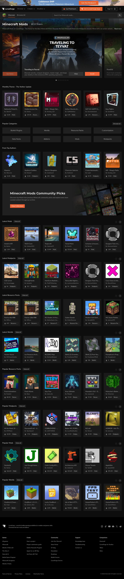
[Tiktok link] (106, 526)
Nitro (101, 551)
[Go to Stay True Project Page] (52, 386)
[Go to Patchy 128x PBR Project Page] (32, 312)
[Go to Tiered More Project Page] (72, 238)
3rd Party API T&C (32, 554)
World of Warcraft (7, 547)
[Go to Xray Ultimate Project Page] (72, 386)
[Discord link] (113, 526)
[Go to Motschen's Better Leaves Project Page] (113, 386)
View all (17, 221)
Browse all (116, 124)
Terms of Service (7, 574)
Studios (41, 9)
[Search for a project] (85, 15)
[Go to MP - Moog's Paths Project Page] (113, 165)
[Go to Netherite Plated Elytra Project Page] (11, 104)
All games (5, 541)
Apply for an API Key (33, 551)
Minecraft (5, 544)
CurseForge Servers (56, 560)
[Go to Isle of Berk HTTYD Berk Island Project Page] (72, 497)
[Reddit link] (120, 526)
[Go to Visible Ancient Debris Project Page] (32, 104)
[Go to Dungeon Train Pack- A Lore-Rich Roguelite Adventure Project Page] (92, 275)
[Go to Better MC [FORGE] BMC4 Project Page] (72, 423)
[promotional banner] (62, 3)
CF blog (53, 547)
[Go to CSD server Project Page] (11, 275)
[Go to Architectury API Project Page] (72, 460)
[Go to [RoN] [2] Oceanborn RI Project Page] (72, 349)
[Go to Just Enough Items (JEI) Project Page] (32, 460)
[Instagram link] (102, 526)
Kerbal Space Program (9, 557)
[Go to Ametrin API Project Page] (11, 238)
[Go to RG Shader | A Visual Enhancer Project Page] (52, 312)
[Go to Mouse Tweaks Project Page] (92, 460)
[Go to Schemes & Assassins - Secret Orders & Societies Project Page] (92, 238)
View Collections (17, 206)
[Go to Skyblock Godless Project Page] (32, 165)
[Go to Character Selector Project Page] (72, 165)
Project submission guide (34, 544)
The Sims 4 (5, 551)
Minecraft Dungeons (8, 560)
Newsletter (54, 551)
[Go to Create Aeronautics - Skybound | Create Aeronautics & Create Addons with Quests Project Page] (92, 165)
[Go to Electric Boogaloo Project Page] (52, 165)
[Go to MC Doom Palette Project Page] (113, 312)
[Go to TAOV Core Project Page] (32, 238)
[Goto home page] (8, 9)
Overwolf (102, 541)
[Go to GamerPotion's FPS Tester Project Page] (92, 497)
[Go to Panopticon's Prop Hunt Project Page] (113, 349)
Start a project (31, 541)
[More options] (120, 9)
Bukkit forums (55, 557)
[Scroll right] (120, 222)
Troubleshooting (80, 544)
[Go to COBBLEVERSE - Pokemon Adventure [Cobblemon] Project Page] (52, 423)
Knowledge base (80, 541)
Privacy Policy (18, 574)
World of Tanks (6, 564)
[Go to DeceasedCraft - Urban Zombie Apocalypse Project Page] (32, 423)
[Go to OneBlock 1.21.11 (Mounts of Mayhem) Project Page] (32, 497)
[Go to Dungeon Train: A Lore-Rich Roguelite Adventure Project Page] (113, 238)
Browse (21, 9)
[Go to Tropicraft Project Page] (52, 238)
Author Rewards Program (34, 547)
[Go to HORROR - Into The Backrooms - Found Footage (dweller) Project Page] (113, 423)
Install (92, 74)
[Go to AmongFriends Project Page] (32, 275)
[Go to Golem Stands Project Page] (72, 312)
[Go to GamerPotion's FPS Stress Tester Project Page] (113, 497)
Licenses (28, 574)
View (76, 74)
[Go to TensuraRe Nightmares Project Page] (72, 275)
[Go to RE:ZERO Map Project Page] (52, 349)
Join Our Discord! (56, 541)
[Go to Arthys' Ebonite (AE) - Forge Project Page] (72, 104)
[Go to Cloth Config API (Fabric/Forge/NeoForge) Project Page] (52, 460)
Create (31, 9)
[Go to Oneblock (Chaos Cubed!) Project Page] (11, 497)
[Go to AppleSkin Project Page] (113, 460)
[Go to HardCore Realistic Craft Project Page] (52, 275)
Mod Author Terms (38, 574)
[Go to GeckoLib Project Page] (11, 460)
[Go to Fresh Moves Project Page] (32, 386)
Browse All (21, 15)
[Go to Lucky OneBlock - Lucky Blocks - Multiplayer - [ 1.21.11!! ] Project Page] (52, 497)
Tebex (101, 547)
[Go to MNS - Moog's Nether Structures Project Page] (52, 104)
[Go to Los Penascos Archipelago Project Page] (32, 349)
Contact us (78, 547)
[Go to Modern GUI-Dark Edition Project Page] (92, 312)
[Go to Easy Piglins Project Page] (113, 104)
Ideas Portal (54, 544)
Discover (11, 15)
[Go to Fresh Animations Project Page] (11, 386)
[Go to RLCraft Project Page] (92, 423)
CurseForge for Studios (106, 544)
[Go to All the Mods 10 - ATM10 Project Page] (11, 423)
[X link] (117, 526)
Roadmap (54, 554)
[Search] (120, 15)
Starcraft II (5, 554)
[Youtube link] (109, 526)
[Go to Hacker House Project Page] (11, 349)
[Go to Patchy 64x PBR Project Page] (11, 312)
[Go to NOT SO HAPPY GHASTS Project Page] (92, 104)
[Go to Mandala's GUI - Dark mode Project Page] (92, 386)
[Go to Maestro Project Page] (11, 165)
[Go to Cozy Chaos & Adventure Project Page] (113, 275)
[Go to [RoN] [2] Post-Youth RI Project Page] (92, 349)
